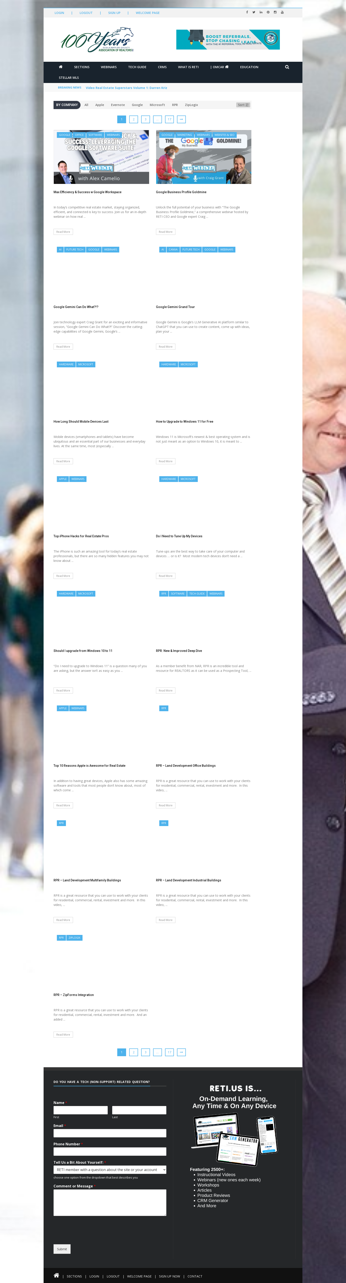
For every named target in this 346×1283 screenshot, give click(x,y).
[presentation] (94, 1240)
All (86, 105)
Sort (243, 105)
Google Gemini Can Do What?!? (76, 307)
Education (249, 67)
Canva (173, 249)
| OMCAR (219, 67)
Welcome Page (148, 13)
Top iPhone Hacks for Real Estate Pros (81, 536)
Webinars (109, 67)
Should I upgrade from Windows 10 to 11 (83, 651)
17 (169, 119)
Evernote (118, 105)
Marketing (184, 135)
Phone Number (68, 1144)
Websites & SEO (225, 135)
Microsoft (157, 105)
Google (137, 105)
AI (60, 249)
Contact (195, 1276)
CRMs (162, 67)
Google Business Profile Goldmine (181, 192)
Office (79, 135)
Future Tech (74, 249)
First (56, 1117)
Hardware (66, 364)
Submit (62, 1249)
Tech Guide (137, 67)
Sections (81, 67)
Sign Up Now (169, 1276)
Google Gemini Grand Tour (175, 307)
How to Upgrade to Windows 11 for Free (184, 421)
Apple (99, 105)
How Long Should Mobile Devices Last (81, 421)
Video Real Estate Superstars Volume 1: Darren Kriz (126, 88)
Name (60, 1102)
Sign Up (114, 13)
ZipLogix (191, 105)
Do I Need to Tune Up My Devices (179, 536)
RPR (175, 105)
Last (115, 1117)
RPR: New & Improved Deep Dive (179, 651)
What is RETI (188, 67)
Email (60, 1125)
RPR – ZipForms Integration (74, 995)
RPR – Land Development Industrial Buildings (188, 880)
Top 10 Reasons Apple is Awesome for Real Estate (89, 765)
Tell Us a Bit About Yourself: (80, 1162)
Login (59, 13)
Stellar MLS (69, 77)
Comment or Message (75, 1186)
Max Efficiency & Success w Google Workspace (87, 192)
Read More (63, 232)
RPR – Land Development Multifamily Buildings (87, 880)
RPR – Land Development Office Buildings (186, 765)
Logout (86, 13)
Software (95, 135)
